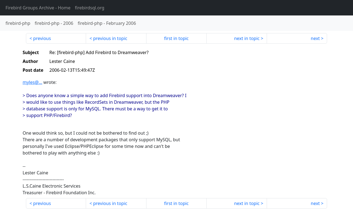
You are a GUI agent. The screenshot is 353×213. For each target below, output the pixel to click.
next (315, 38)
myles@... (32, 82)
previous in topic (110, 38)
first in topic (176, 38)
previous (42, 38)
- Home (38, 8)
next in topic (247, 38)
